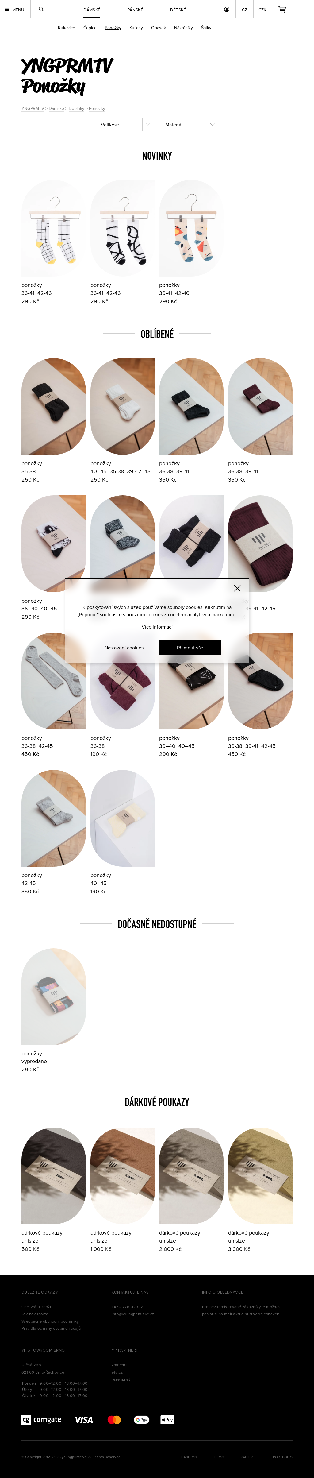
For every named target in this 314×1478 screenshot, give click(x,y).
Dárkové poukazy (157, 1102)
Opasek (158, 28)
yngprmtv (66, 65)
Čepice (90, 28)
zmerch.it (120, 1365)
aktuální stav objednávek (256, 1314)
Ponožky (97, 108)
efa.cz (117, 1372)
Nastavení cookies (124, 647)
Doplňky (76, 108)
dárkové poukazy (42, 1232)
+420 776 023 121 (128, 1307)
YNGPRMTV (32, 108)
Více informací (157, 626)
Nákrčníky (183, 28)
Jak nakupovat (34, 1314)
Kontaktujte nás (130, 1292)
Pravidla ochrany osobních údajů (51, 1328)
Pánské (135, 10)
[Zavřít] (237, 588)
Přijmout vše (190, 647)
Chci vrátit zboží (36, 1307)
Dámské (56, 108)
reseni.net (121, 1379)
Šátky (206, 28)
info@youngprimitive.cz (133, 1314)
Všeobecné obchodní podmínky (50, 1321)
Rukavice (66, 28)
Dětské (178, 10)
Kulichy (136, 28)
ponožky (31, 285)
